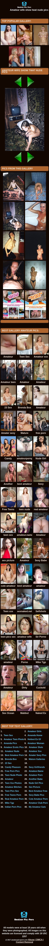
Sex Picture (34, 787)
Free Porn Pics (12, 771)
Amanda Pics (10, 743)
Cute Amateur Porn (38, 799)
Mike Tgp (9, 803)
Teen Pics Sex (12, 791)
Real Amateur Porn (14, 799)
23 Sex (8, 763)
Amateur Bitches (13, 787)
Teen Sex (8, 735)
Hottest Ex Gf (34, 739)
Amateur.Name (36, 771)
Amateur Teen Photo (14, 739)
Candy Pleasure (13, 767)
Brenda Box (11, 759)
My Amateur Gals (37, 807)
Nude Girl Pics (36, 783)
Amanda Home (35, 735)
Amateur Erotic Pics (14, 747)
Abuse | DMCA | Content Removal (30, 941)
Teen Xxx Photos (13, 783)
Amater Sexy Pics (37, 755)
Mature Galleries (37, 759)
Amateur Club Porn (38, 803)
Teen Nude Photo (13, 775)
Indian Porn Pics (13, 807)
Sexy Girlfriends (37, 767)
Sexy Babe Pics (36, 795)
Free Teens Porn (13, 795)
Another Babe (35, 779)
